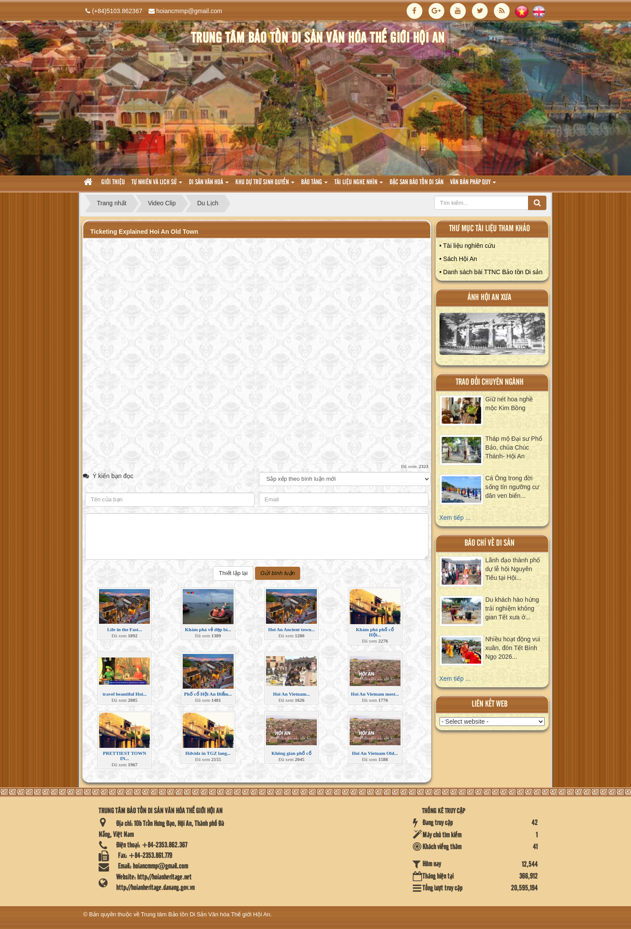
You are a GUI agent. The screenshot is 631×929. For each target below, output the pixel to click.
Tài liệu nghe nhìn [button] (358, 184)
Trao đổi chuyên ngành (490, 382)
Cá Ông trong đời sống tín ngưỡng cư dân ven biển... (512, 487)
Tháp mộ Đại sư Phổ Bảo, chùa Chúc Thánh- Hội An (514, 447)
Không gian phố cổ (291, 753)
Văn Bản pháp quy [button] (473, 184)
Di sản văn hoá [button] (209, 184)
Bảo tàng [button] (314, 184)
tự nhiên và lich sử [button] (156, 184)
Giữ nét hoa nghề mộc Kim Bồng (509, 403)
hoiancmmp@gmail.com (189, 10)
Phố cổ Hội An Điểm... (208, 694)
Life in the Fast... (124, 629)
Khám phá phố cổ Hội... (374, 632)
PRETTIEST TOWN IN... (124, 755)
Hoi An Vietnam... (291, 694)
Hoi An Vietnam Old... (375, 753)
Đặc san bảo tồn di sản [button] (416, 182)
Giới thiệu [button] (113, 182)
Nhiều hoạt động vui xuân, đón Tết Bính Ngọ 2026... (513, 648)
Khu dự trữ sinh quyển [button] (264, 184)
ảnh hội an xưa (489, 297)
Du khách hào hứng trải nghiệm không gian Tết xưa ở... (512, 608)
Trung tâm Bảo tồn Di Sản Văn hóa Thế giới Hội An (205, 914)
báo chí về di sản (489, 543)
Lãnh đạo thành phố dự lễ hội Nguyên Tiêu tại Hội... (513, 569)
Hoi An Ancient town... (291, 629)
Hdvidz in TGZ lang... (207, 753)
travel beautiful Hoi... (125, 694)
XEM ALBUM (492, 336)
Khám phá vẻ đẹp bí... (208, 629)
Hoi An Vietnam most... (375, 694)
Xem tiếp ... (455, 517)
